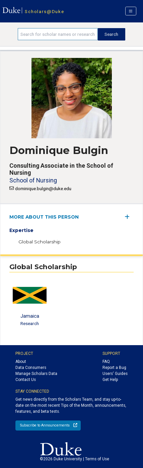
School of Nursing (33, 180)
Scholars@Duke (44, 11)
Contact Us (25, 379)
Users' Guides (115, 373)
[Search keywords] (57, 34)
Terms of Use (97, 459)
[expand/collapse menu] (129, 217)
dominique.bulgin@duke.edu (43, 188)
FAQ (106, 361)
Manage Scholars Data (36, 373)
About (20, 361)
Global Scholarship (39, 241)
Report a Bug (114, 367)
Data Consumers (30, 367)
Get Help (110, 379)
